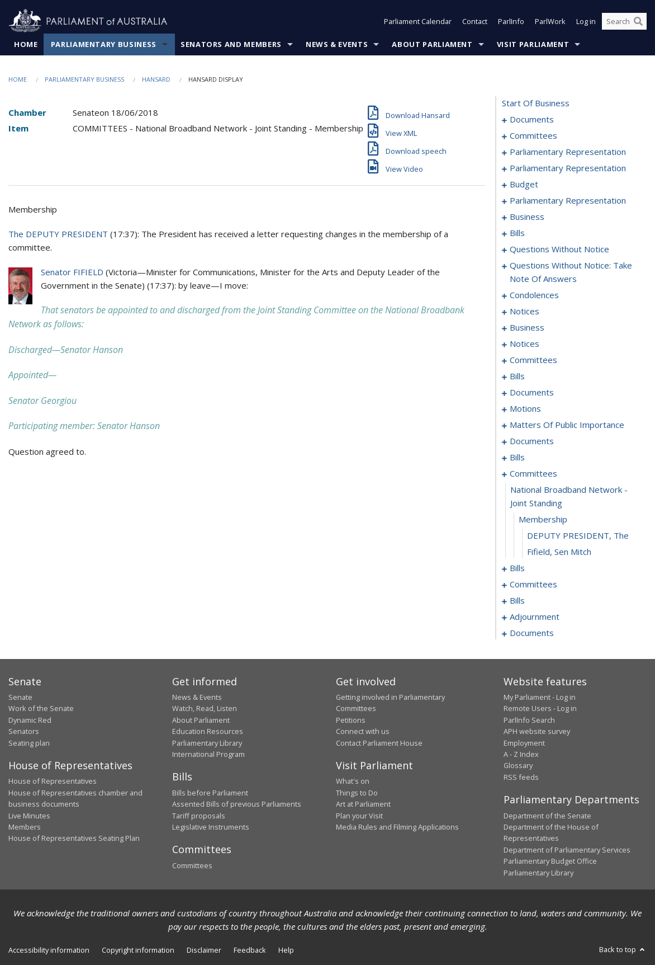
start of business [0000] (535, 103)
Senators (23, 731)
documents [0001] (532, 119)
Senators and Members (231, 44)
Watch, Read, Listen (204, 708)
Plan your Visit (359, 816)
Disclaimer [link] (204, 950)
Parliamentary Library (207, 743)
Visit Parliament (533, 44)
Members (24, 827)
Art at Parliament (363, 804)
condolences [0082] (534, 294)
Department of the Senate (547, 816)
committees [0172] (533, 584)
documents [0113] (532, 392)
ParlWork (550, 21)
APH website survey (537, 731)
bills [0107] (517, 376)
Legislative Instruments (210, 827)
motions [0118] (525, 408)
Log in (586, 21)
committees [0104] (533, 359)
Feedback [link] (250, 950)
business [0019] (527, 216)
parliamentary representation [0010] (568, 167)
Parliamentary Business (103, 44)
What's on (352, 781)
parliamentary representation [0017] (568, 200)
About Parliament (432, 44)
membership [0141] (543, 519)
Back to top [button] (623, 949)
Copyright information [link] (138, 950)
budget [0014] (524, 184)
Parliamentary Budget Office (550, 861)
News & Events (337, 44)
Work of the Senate (41, 708)
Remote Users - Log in (540, 708)
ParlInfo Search (529, 720)
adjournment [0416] (534, 616)
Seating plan (29, 743)
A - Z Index (521, 754)
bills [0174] (517, 600)
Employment (524, 743)
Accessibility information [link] (48, 950)
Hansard (156, 79)
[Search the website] (624, 21)
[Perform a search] (638, 21)
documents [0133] (532, 440)
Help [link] (286, 950)
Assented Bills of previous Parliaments (236, 804)
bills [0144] (517, 567)
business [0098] (527, 327)
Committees (192, 865)
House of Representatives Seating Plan (74, 838)
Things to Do (357, 793)
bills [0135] (517, 457)
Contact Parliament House (379, 743)
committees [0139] (533, 473)
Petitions (351, 720)
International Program (208, 754)
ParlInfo (511, 21)
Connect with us (363, 731)
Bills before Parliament (210, 793)
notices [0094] (524, 311)
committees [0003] (533, 135)
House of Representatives (52, 781)
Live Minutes (29, 816)
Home (26, 44)
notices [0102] (524, 343)
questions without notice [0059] (559, 249)
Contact (474, 21)
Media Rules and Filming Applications (397, 827)
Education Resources (207, 731)
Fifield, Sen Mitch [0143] (559, 551)
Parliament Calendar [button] (418, 21)
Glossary (518, 765)
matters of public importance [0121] (567, 424)
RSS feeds (521, 777)
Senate (20, 697)
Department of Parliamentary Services (567, 850)
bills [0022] (517, 232)
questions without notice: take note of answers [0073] (571, 272)
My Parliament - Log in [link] (540, 697)
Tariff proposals (198, 816)
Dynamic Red (29, 720)
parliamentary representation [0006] (568, 151)
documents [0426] (532, 632)
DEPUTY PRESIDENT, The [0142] (578, 535)
